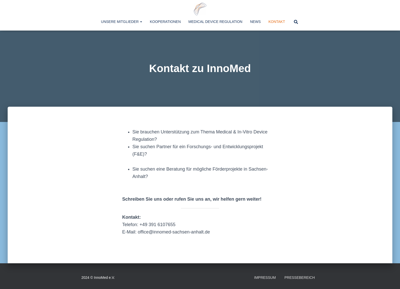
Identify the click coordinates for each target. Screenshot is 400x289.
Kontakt (276, 22)
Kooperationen (165, 22)
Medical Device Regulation (216, 22)
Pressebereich (299, 278)
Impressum (265, 278)
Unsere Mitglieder (121, 22)
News (255, 22)
